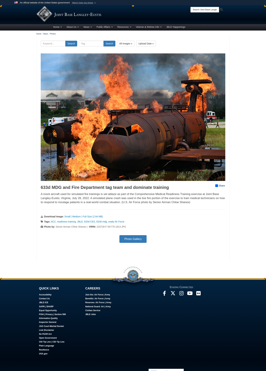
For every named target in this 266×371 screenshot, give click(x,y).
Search (71, 44)
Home (57, 27)
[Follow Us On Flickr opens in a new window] (198, 295)
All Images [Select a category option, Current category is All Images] (125, 44)
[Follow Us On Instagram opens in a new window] (181, 295)
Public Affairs (105, 27)
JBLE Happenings (175, 27)
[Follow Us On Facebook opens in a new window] (164, 295)
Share (220, 186)
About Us (72, 27)
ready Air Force (116, 222)
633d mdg (101, 222)
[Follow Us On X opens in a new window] (173, 295)
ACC (53, 222)
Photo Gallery (133, 239)
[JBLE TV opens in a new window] (190, 295)
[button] (84, 2)
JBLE (80, 222)
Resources (124, 27)
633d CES (89, 222)
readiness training (66, 222)
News (87, 27)
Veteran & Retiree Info (149, 27)
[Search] (204, 10)
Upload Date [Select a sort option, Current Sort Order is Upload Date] (146, 44)
